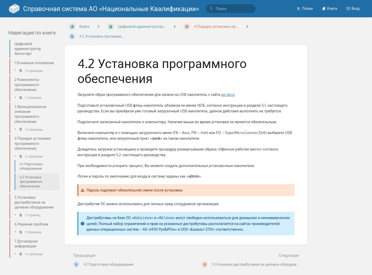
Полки (305, 8)
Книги (329, 8)
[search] (230, 8)
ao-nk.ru (228, 94)
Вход (353, 8)
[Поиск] (211, 8)
